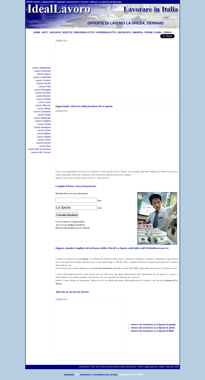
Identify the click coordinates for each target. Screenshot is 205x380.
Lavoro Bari (45, 146)
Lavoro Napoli (44, 136)
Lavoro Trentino (43, 80)
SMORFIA (137, 32)
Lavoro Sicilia (44, 124)
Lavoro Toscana (43, 93)
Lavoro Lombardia (42, 77)
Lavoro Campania (42, 111)
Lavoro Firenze (43, 143)
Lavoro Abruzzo (43, 105)
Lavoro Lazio (44, 102)
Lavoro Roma (44, 130)
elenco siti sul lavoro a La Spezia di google (153, 324)
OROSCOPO (124, 32)
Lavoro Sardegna (42, 127)
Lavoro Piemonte (42, 71)
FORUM (148, 32)
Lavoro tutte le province (39, 149)
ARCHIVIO (55, 32)
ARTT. (45, 32)
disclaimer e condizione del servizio (99, 374)
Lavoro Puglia (44, 114)
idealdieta (69, 374)
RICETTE (67, 32)
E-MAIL (158, 32)
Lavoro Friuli (45, 86)
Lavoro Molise (44, 108)
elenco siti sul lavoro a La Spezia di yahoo (153, 327)
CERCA (167, 32)
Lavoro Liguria (44, 74)
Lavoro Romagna (42, 90)
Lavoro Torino (44, 139)
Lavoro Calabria (43, 121)
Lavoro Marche (43, 96)
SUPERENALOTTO (106, 32)
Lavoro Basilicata (42, 118)
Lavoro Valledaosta (41, 68)
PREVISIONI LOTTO (84, 32)
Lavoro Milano (44, 133)
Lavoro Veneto (44, 83)
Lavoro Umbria (43, 99)
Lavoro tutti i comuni (41, 152)
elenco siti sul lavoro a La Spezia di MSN (152, 331)
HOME (37, 32)
